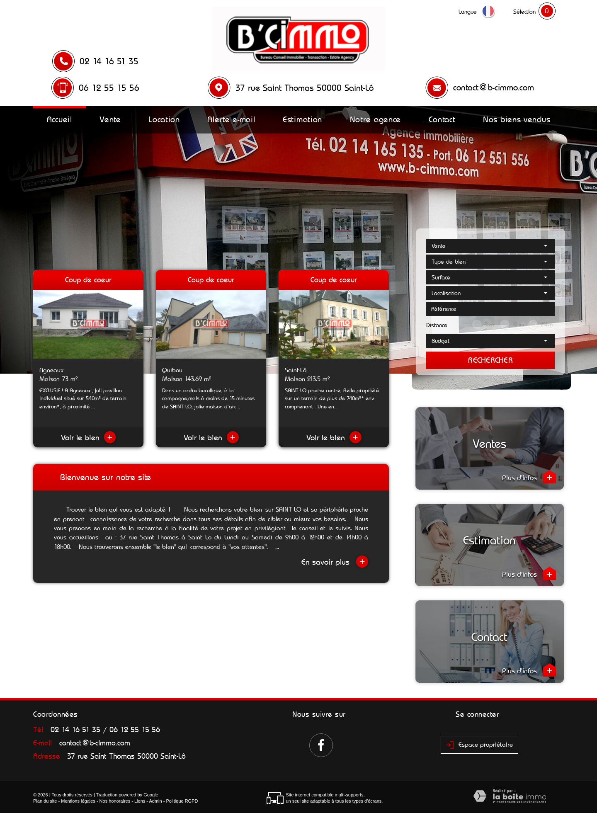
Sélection (524, 11)
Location (164, 119)
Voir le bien (88, 437)
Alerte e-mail (231, 119)
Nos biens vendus (516, 119)
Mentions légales (78, 800)
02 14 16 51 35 (109, 61)
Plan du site (45, 800)
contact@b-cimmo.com (493, 87)
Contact (442, 119)
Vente (110, 119)
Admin (155, 800)
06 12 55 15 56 (109, 88)
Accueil (59, 119)
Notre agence (375, 119)
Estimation (302, 119)
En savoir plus (334, 562)
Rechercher (490, 360)
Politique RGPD (182, 800)
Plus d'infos (529, 476)
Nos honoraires (115, 800)
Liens (139, 800)
